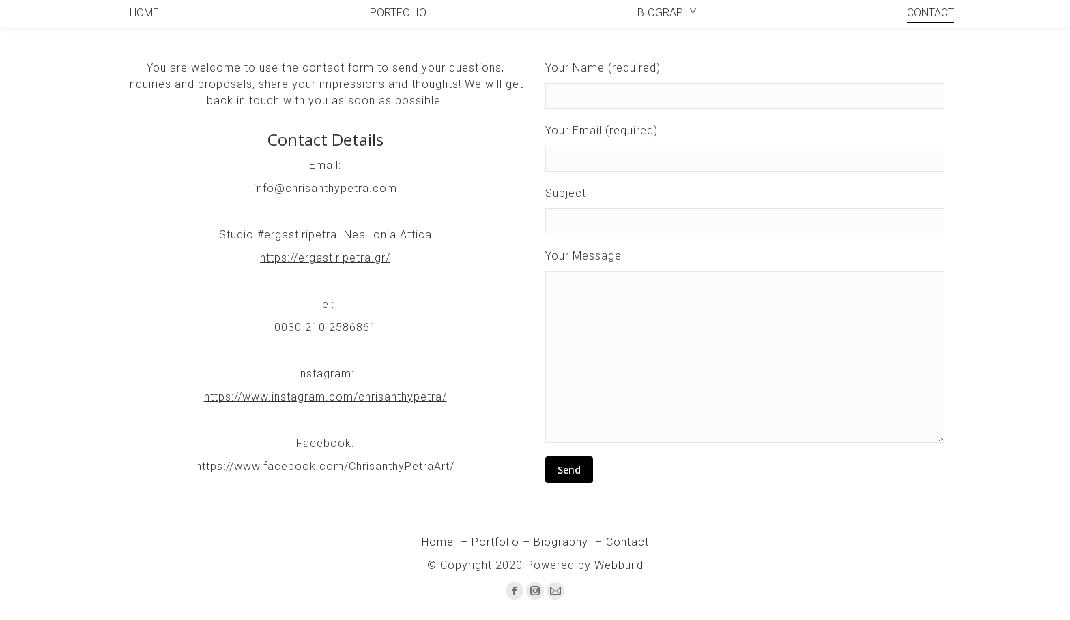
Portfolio (495, 542)
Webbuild (619, 565)
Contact (627, 542)
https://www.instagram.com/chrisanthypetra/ (325, 396)
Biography (561, 542)
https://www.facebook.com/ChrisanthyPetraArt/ (325, 466)
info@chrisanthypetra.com (325, 188)
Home (439, 542)
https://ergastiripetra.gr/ (325, 257)
